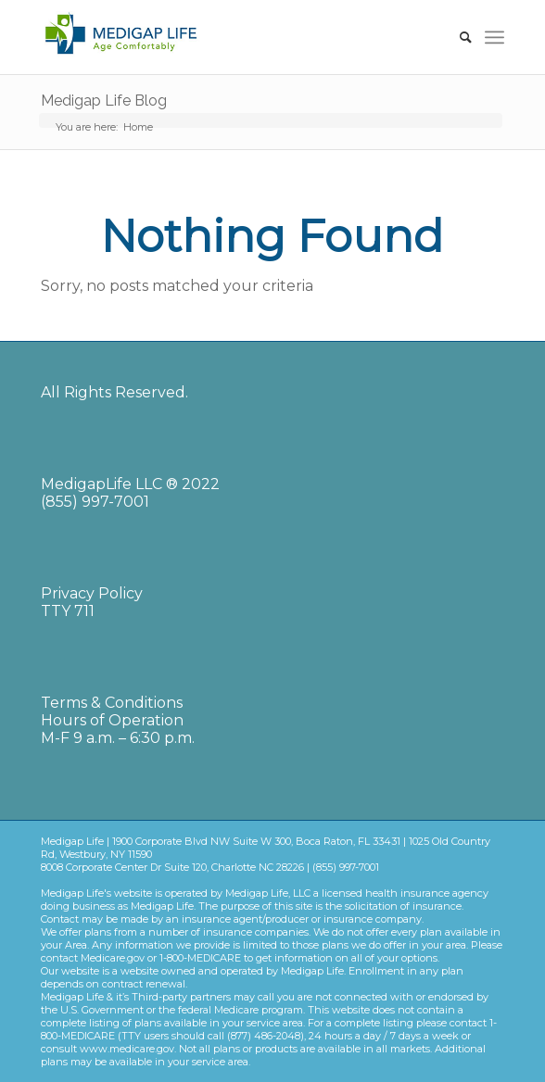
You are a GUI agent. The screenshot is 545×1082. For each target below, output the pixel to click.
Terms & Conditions (112, 702)
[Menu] (494, 37)
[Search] (456, 37)
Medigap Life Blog (104, 100)
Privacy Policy (92, 593)
